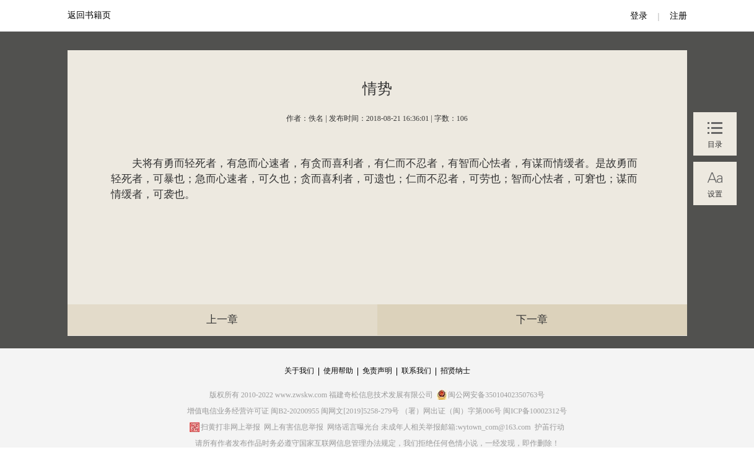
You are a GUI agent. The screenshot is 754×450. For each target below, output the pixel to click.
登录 (638, 15)
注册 (678, 15)
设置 (715, 194)
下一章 (532, 319)
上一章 (222, 319)
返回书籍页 (89, 15)
